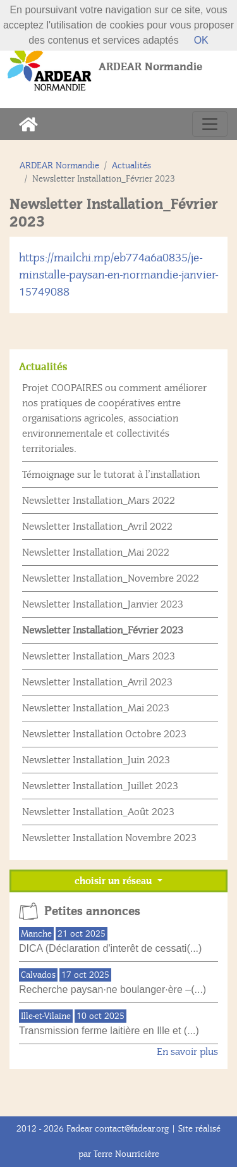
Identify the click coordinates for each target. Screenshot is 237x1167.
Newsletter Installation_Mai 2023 (95, 708)
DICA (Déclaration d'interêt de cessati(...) (110, 948)
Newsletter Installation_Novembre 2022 (110, 578)
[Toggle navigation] (210, 124)
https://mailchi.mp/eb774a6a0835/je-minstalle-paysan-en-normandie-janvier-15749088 (118, 275)
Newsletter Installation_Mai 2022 (95, 552)
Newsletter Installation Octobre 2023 (104, 734)
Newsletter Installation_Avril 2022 (97, 526)
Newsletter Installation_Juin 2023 (96, 760)
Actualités (131, 165)
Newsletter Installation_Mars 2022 (98, 500)
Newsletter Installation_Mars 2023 (98, 656)
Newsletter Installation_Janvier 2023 (102, 604)
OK (201, 40)
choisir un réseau (114, 881)
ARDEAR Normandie (59, 165)
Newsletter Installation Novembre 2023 (109, 838)
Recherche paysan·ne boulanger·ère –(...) (112, 989)
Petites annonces (92, 911)
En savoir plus (187, 1051)
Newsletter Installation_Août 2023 (98, 812)
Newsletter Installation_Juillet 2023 (100, 786)
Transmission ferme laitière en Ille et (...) (109, 1030)
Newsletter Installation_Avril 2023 (97, 682)
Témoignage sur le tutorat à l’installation (111, 474)
